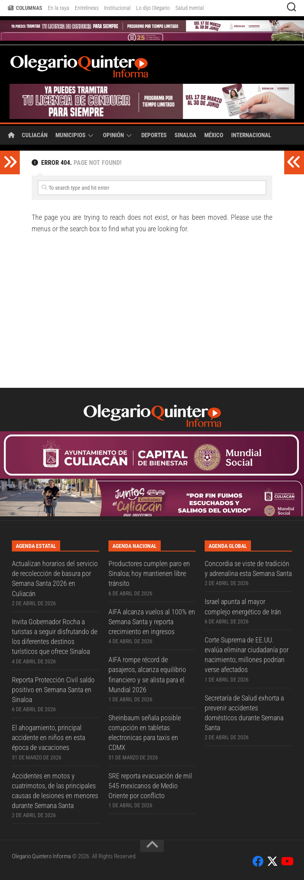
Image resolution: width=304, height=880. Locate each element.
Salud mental (189, 8)
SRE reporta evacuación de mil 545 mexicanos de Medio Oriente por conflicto (150, 786)
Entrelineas (87, 8)
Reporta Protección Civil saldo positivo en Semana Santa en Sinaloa (53, 690)
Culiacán (35, 135)
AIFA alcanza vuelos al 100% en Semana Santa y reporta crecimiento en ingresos (151, 622)
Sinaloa (185, 135)
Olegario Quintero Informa (41, 856)
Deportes (154, 135)
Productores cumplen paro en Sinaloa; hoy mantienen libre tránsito (149, 573)
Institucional (117, 8)
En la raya (58, 8)
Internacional (251, 135)
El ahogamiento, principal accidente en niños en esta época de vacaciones (48, 737)
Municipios (70, 135)
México (213, 135)
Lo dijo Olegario (153, 8)
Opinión (113, 135)
